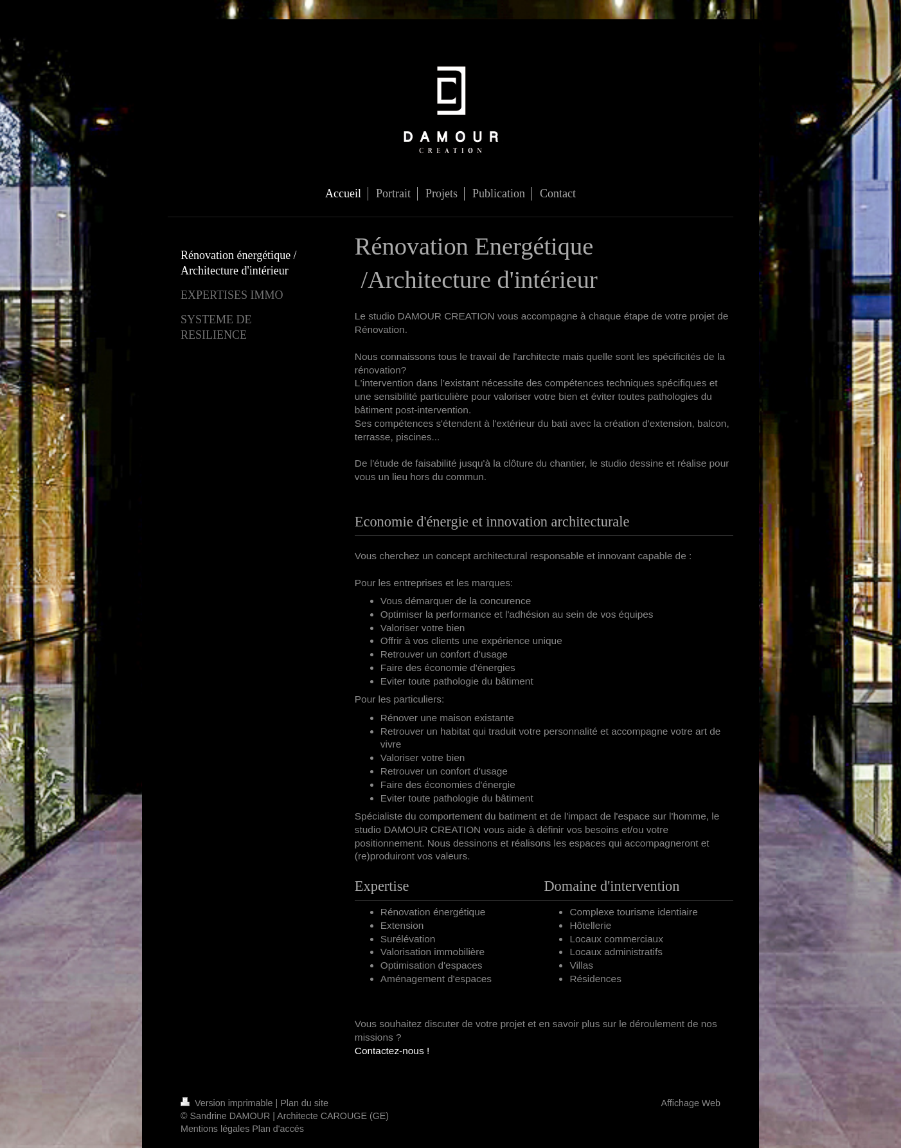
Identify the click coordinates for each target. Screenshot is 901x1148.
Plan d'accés (278, 1129)
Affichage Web (690, 1103)
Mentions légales (215, 1129)
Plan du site (304, 1103)
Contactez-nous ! (392, 1050)
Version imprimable (228, 1103)
